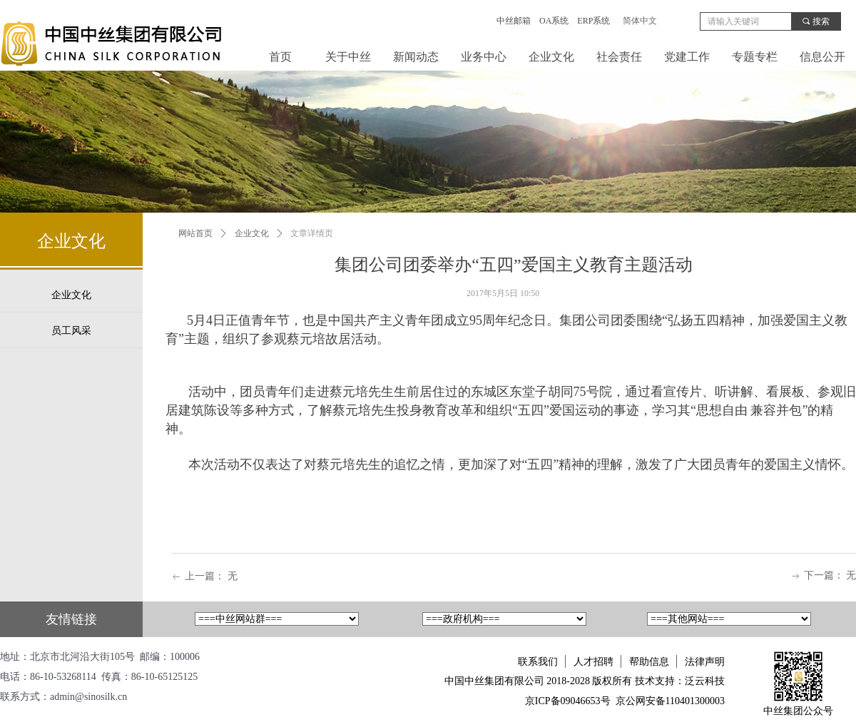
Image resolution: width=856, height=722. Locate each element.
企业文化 (252, 233)
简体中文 (640, 21)
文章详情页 (311, 233)
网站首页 (195, 233)
